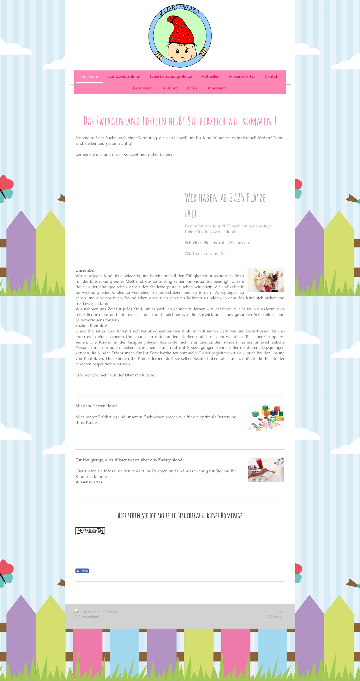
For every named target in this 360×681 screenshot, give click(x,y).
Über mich (134, 375)
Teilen (82, 571)
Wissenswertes (88, 482)
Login (281, 611)
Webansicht (276, 616)
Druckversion (88, 611)
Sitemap (111, 611)
